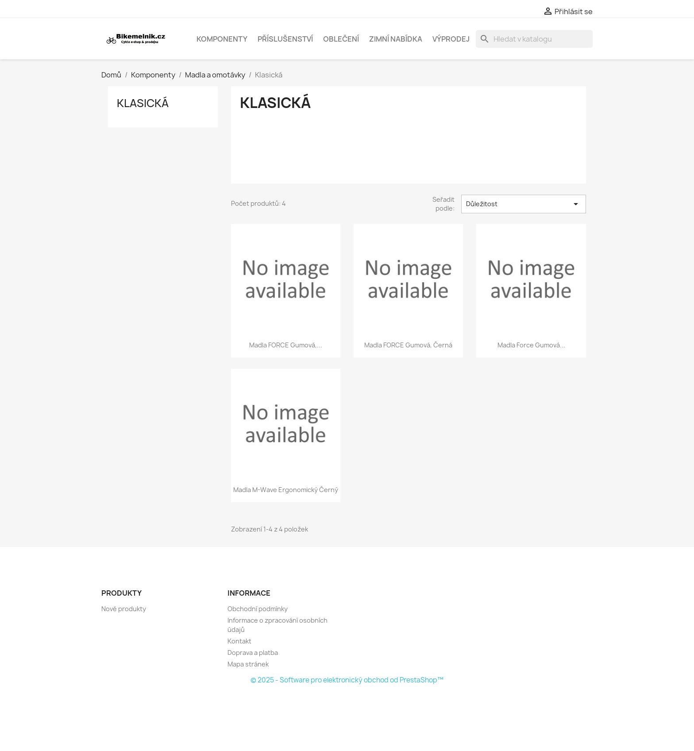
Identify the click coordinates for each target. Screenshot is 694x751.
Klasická (143, 103)
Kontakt (239, 641)
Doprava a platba (252, 652)
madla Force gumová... (531, 345)
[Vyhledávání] (534, 39)
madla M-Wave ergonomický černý (285, 489)
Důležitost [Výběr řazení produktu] (523, 204)
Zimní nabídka (395, 39)
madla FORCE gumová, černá (408, 345)
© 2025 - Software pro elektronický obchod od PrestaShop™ (347, 680)
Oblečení (341, 39)
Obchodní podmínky (257, 609)
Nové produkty (123, 609)
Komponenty (222, 39)
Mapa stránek (248, 664)
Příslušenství (285, 39)
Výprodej (451, 39)
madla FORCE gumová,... (285, 345)
